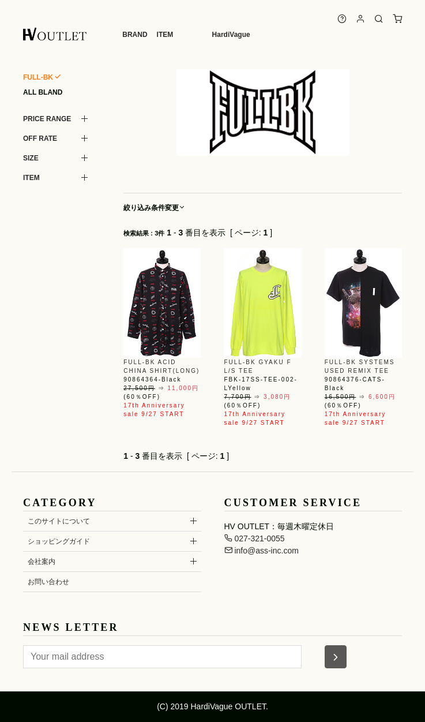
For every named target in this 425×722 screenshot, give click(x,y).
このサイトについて (59, 521)
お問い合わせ (48, 582)
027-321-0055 (254, 538)
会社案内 (41, 562)
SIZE (31, 158)
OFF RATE (40, 138)
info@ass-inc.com (261, 550)
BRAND (134, 35)
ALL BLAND (42, 92)
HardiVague (231, 35)
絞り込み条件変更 (154, 208)
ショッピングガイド (59, 541)
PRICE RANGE (47, 119)
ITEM (165, 35)
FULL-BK (38, 77)
